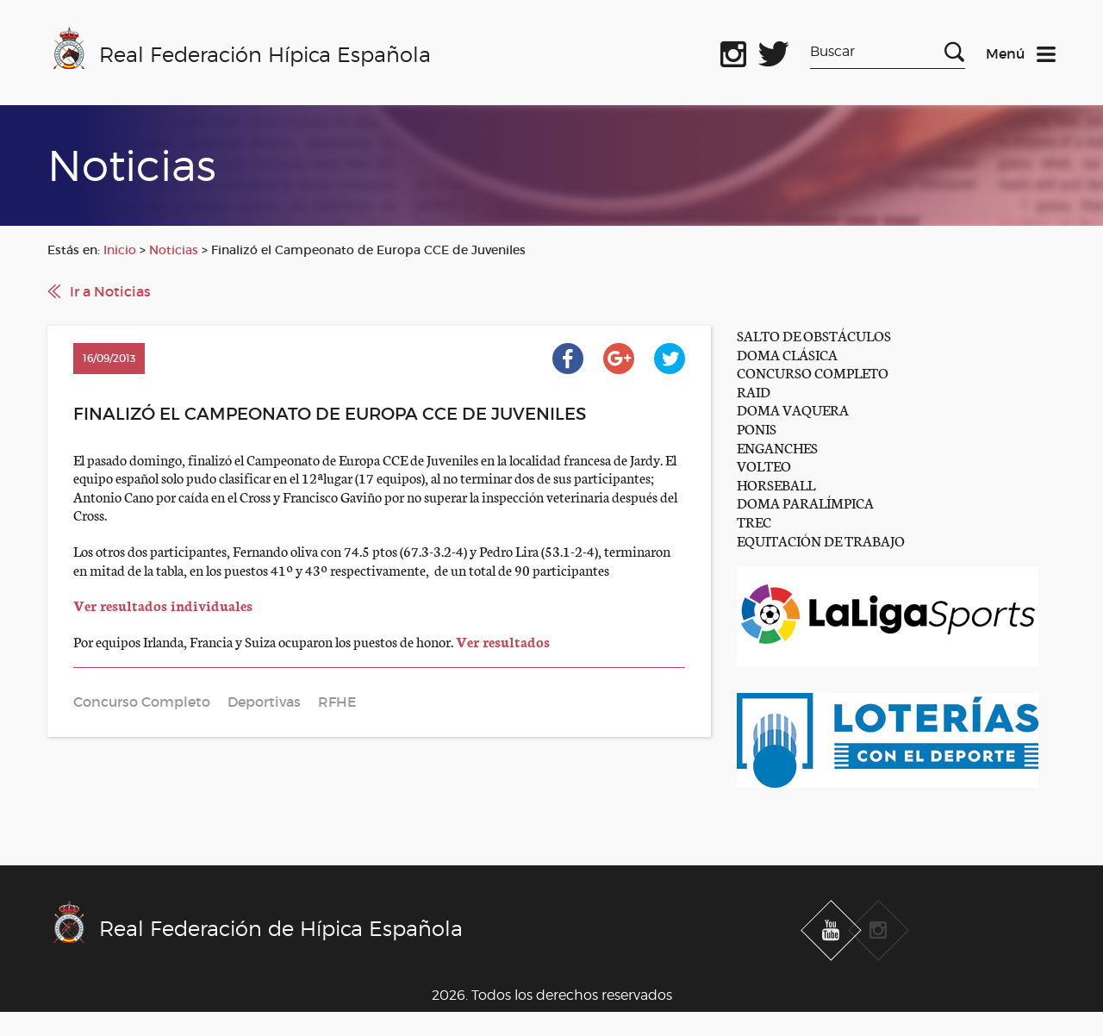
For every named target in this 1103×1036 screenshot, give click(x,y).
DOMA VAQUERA (793, 409)
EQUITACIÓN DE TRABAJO (821, 540)
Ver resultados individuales (162, 605)
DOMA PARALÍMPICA (805, 502)
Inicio (119, 250)
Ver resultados (503, 641)
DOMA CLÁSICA (787, 354)
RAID (753, 391)
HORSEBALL (776, 484)
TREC (754, 521)
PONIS (756, 428)
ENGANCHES (777, 447)
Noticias (173, 250)
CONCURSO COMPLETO (812, 372)
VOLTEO (764, 465)
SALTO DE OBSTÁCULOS (814, 335)
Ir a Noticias (110, 291)
